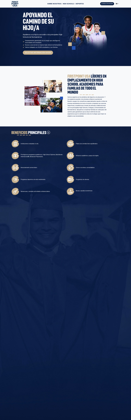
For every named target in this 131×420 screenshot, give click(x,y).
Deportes (80, 4)
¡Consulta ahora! (107, 4)
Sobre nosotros (54, 4)
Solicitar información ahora (38, 53)
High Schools (68, 4)
